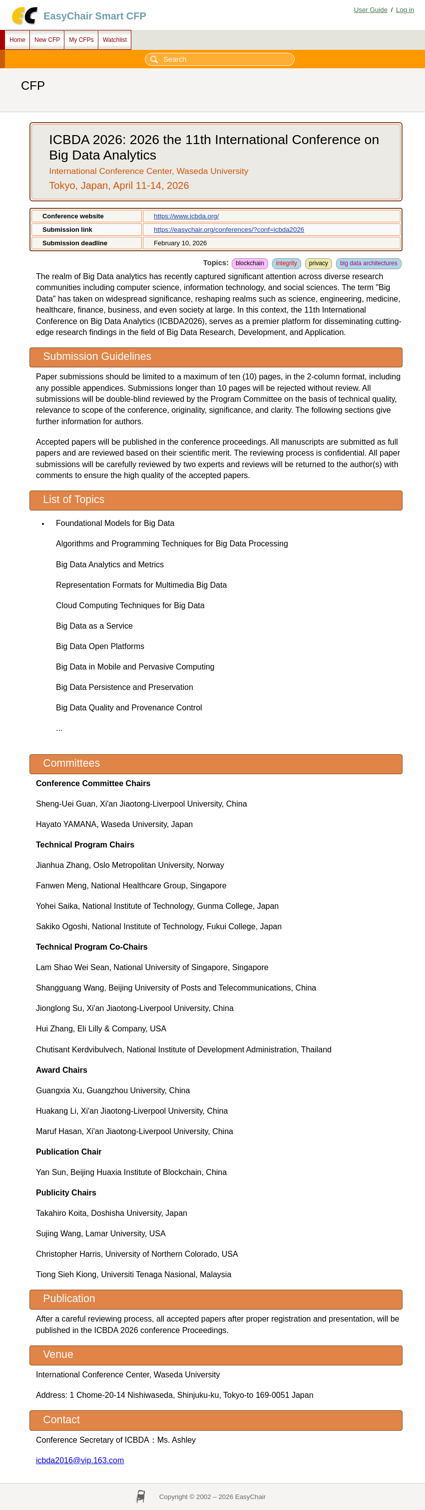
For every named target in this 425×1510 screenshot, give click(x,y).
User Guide (371, 9)
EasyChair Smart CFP (94, 15)
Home (17, 39)
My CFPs (81, 39)
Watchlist (115, 39)
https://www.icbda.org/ (186, 216)
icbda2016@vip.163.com (80, 1460)
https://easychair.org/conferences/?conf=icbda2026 (229, 229)
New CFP (47, 39)
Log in (405, 9)
